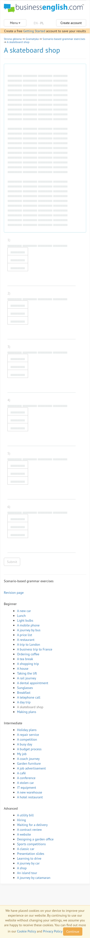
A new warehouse (29, 792)
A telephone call (28, 697)
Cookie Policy (26, 931)
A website (24, 834)
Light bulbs (25, 620)
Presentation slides (30, 853)
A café (21, 773)
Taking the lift (27, 673)
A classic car (25, 849)
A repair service (28, 734)
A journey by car (28, 863)
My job (22, 754)
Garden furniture (29, 763)
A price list (24, 635)
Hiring (21, 820)
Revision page (14, 592)
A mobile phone (28, 625)
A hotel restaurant (30, 797)
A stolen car (25, 783)
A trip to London (28, 644)
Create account (71, 23)
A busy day (24, 744)
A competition (27, 739)
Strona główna (13, 39)
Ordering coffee (28, 654)
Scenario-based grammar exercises (64, 39)
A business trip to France (34, 649)
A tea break (25, 659)
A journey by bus (28, 630)
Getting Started (34, 31)
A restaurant (25, 640)
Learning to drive (29, 858)
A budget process (29, 749)
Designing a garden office (35, 839)
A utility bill (25, 815)
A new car (24, 611)
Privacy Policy (52, 931)
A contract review (29, 829)
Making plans (26, 712)
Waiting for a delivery (32, 825)
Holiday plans (26, 730)
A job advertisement (31, 768)
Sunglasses (25, 688)
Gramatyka (32, 39)
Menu (15, 23)
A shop (22, 868)
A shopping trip (28, 664)
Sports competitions (31, 844)
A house (22, 668)
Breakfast (23, 692)
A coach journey (28, 759)
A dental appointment (32, 683)
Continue (72, 931)
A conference (26, 778)
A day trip (23, 702)
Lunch (21, 615)
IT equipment (26, 787)
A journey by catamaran (33, 877)
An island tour (27, 873)
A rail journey (26, 678)
